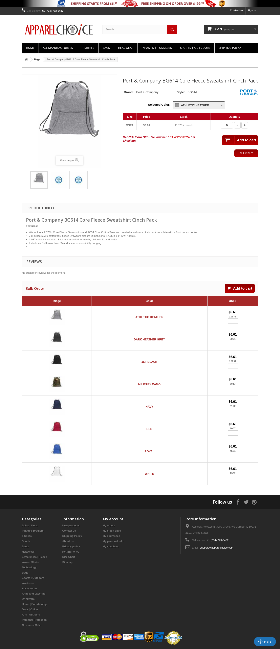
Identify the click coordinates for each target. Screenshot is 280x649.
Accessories (30, 588)
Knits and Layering (34, 593)
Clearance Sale (31, 625)
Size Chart (68, 556)
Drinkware (28, 598)
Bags (106, 48)
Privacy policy (71, 546)
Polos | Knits (30, 525)
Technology (29, 567)
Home (30, 48)
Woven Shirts (30, 562)
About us (68, 541)
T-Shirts (87, 48)
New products (71, 525)
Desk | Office (30, 609)
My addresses (111, 535)
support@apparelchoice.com (216, 547)
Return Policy (70, 551)
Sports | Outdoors (195, 48)
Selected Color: (159, 104)
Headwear (125, 48)
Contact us (236, 10)
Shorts (26, 541)
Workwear (28, 583)
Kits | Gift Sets (31, 614)
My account (113, 518)
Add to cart (239, 288)
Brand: (129, 92)
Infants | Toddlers (157, 48)
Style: (181, 92)
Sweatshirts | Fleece (34, 556)
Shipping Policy (230, 48)
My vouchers (111, 546)
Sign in (251, 10)
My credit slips (112, 530)
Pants (25, 546)
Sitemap (67, 562)
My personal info (113, 541)
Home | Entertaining (34, 604)
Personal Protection (34, 619)
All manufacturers (58, 48)
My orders (109, 525)
